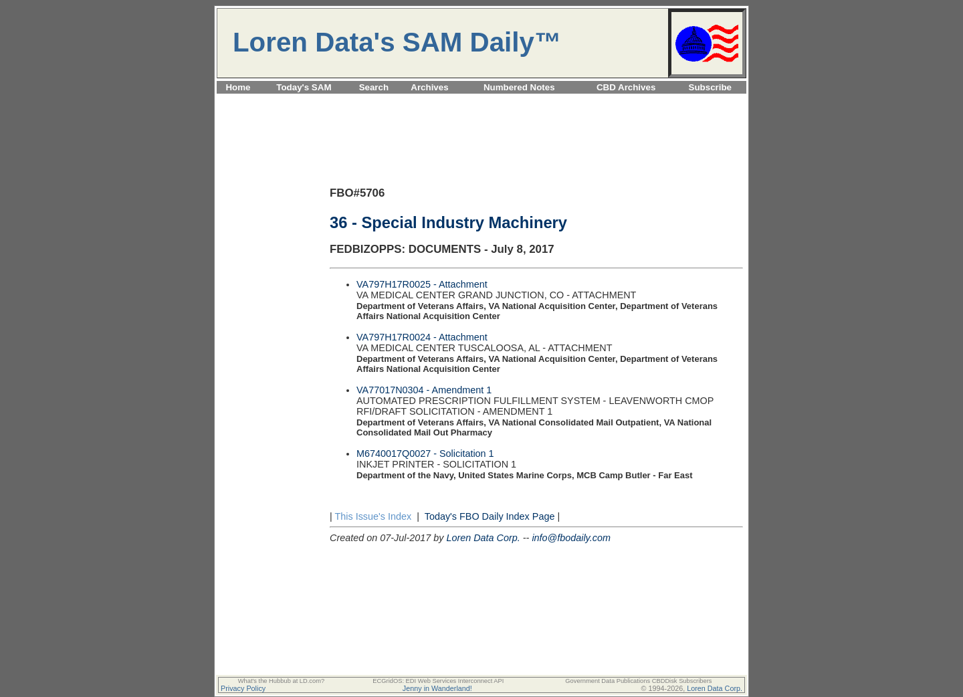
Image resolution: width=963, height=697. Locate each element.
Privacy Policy (243, 688)
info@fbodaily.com (571, 537)
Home (237, 87)
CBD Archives (626, 87)
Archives (429, 87)
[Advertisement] (481, 101)
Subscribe (710, 87)
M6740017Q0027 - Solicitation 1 (425, 453)
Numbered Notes (519, 87)
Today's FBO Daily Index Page (490, 516)
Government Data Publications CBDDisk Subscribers (638, 681)
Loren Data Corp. (483, 537)
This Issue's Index (372, 516)
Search (374, 87)
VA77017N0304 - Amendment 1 (424, 390)
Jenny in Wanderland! (437, 688)
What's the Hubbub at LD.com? (281, 681)
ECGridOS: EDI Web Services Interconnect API (438, 681)
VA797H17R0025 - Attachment (422, 284)
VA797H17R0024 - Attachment (422, 337)
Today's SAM (303, 87)
